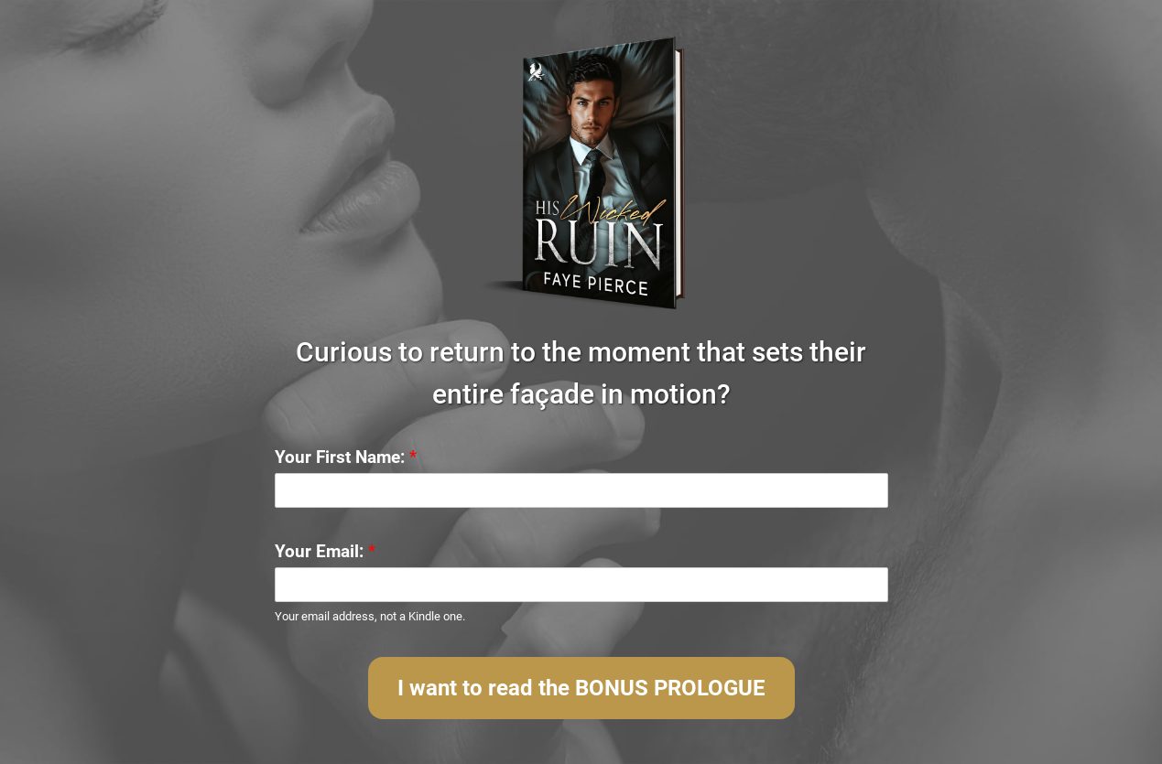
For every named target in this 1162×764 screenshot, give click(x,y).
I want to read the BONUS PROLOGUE (581, 688)
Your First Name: (346, 457)
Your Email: (325, 551)
